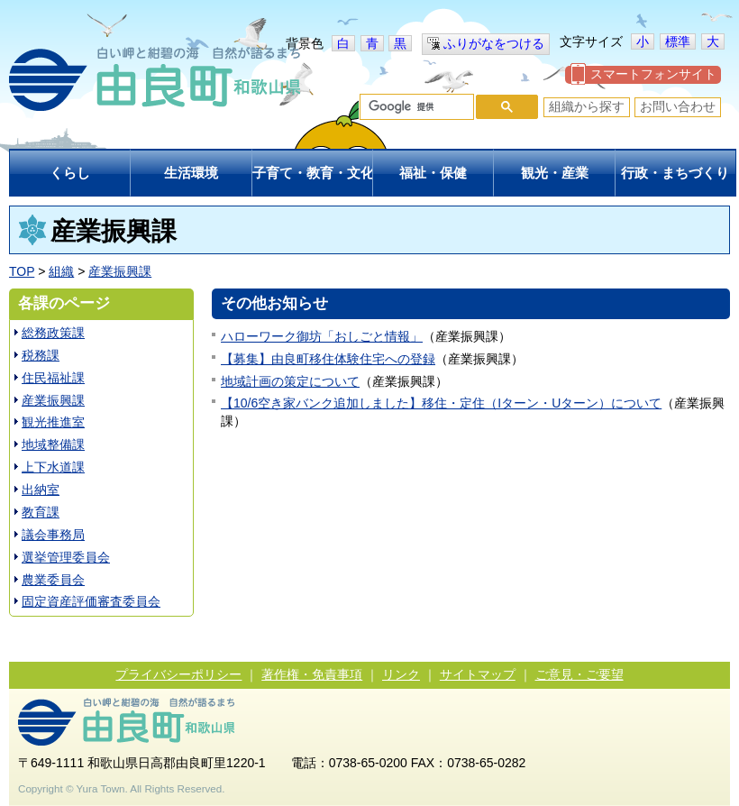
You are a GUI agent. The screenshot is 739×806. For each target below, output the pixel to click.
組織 (61, 271)
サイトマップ (477, 674)
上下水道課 (53, 467)
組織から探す (587, 106)
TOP (21, 271)
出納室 (40, 489)
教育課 (40, 512)
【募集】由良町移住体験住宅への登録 (328, 359)
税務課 (40, 355)
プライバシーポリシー (178, 674)
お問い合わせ (678, 106)
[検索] (415, 107)
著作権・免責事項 (311, 674)
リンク (401, 674)
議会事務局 (53, 534)
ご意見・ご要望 (579, 674)
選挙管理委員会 (66, 557)
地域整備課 (53, 444)
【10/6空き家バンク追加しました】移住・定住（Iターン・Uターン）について (441, 403)
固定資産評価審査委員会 (91, 601)
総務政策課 (53, 332)
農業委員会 (53, 579)
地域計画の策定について (290, 381)
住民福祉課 (53, 378)
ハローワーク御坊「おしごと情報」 (322, 336)
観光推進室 (53, 422)
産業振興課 (119, 271)
